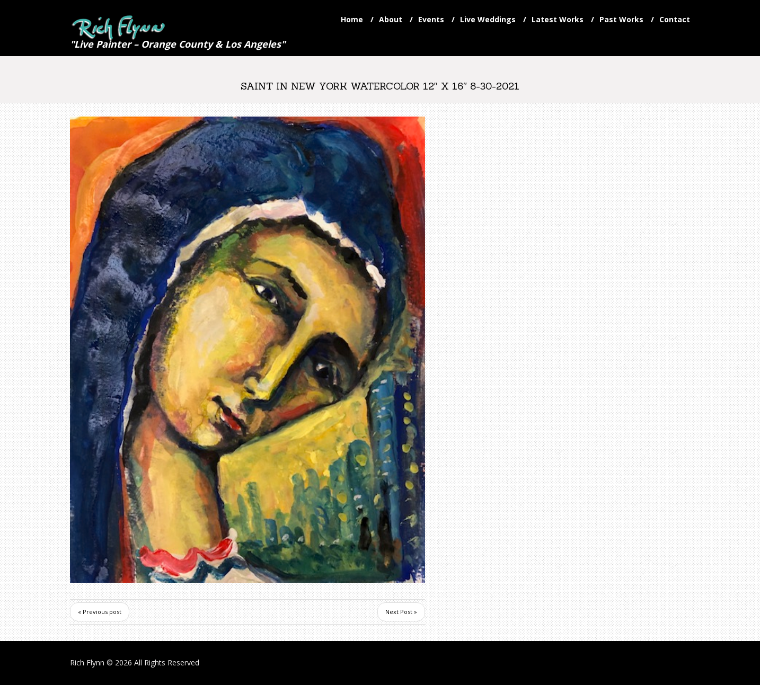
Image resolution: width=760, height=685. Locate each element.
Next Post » (401, 612)
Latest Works (558, 19)
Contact (674, 19)
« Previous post (99, 612)
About (390, 19)
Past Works (621, 19)
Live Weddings (488, 19)
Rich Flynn (87, 662)
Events (431, 19)
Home (352, 19)
